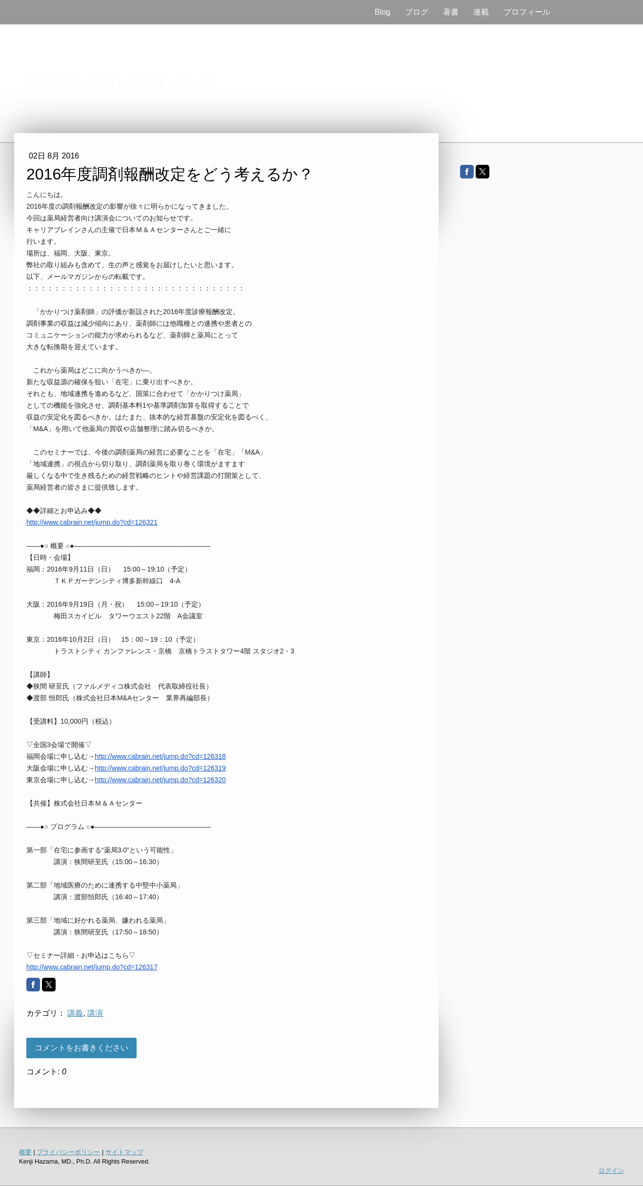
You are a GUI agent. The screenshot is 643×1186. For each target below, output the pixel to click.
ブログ (416, 12)
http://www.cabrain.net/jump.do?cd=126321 (92, 522)
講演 (95, 1013)
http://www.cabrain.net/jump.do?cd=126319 (160, 768)
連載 (481, 12)
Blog (382, 12)
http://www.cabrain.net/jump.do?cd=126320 (160, 780)
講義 (75, 1013)
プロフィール (526, 12)
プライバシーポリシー (68, 1152)
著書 (451, 12)
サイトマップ (124, 1152)
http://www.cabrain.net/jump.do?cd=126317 (92, 967)
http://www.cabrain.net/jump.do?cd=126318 (160, 756)
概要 (25, 1152)
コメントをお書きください (81, 1048)
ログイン (611, 1170)
